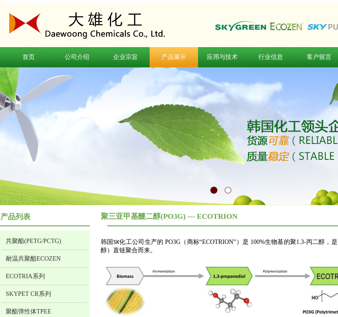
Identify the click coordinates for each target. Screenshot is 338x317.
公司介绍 (77, 57)
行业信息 (270, 57)
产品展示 (174, 57)
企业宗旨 (125, 57)
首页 (28, 57)
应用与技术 (222, 57)
